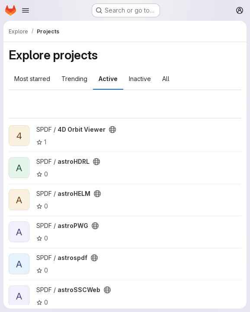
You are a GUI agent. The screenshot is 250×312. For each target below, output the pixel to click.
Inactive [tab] (140, 78)
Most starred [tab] (32, 78)
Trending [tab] (74, 78)
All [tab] (166, 78)
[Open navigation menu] (25, 10)
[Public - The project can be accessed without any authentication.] (112, 129)
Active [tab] (108, 78)
